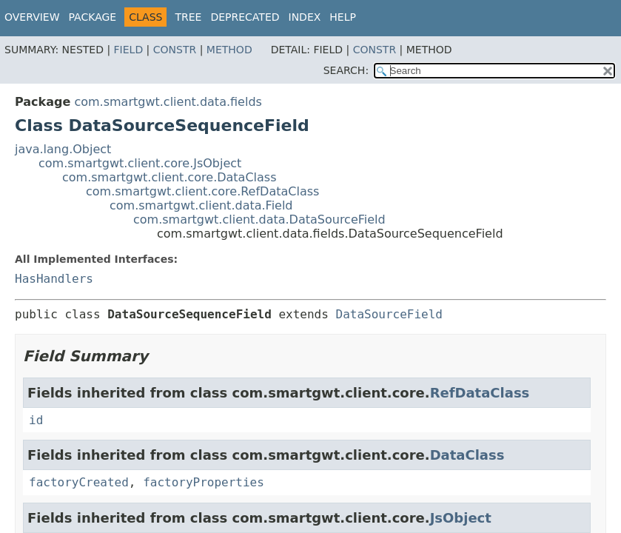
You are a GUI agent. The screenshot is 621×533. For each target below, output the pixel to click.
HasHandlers (54, 279)
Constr (174, 50)
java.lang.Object (63, 149)
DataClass (467, 455)
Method (229, 50)
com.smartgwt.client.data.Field (201, 205)
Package (93, 17)
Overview (32, 17)
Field (129, 50)
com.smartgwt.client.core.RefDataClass (202, 191)
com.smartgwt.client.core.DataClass (169, 177)
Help (342, 17)
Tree (188, 17)
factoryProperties (203, 482)
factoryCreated (79, 482)
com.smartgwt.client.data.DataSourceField (259, 219)
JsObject (460, 518)
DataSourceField (389, 314)
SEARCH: (346, 70)
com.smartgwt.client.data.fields (167, 102)
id (36, 420)
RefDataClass (480, 392)
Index (305, 17)
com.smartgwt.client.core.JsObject (139, 163)
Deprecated (244, 17)
